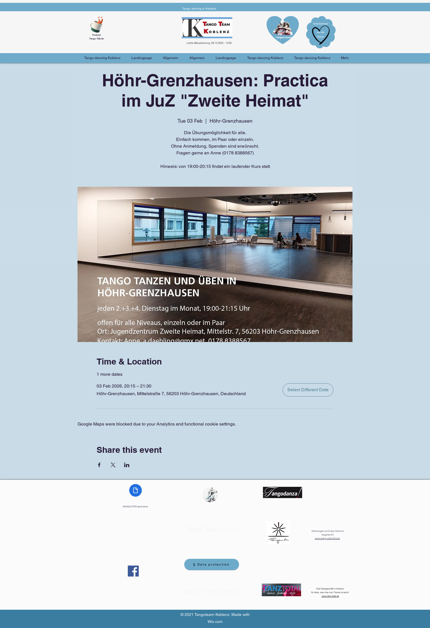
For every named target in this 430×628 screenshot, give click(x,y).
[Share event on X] (113, 465)
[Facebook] (133, 571)
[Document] (135, 490)
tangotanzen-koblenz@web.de (211, 591)
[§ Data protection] (211, 564)
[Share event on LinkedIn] (126, 465)
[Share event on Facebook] (99, 465)
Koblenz (214, 529)
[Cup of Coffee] (98, 24)
